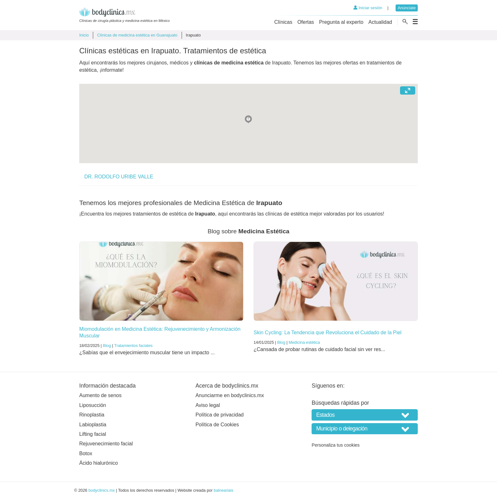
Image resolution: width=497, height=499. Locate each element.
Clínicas (283, 22)
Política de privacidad (220, 414)
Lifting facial (92, 434)
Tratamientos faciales (133, 345)
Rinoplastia (91, 414)
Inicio (84, 35)
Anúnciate (407, 7)
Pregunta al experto (341, 22)
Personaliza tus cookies (335, 445)
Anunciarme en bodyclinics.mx (230, 395)
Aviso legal (208, 405)
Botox (85, 453)
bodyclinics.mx (101, 490)
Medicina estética (304, 342)
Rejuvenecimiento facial (106, 443)
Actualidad (380, 22)
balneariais (223, 490)
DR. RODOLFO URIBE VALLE (118, 176)
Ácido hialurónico (98, 463)
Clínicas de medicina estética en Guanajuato (137, 35)
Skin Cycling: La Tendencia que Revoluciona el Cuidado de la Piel (328, 332)
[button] (248, 118)
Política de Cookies (217, 424)
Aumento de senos (100, 395)
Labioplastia (92, 424)
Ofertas (305, 22)
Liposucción (92, 405)
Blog (107, 345)
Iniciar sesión (367, 7)
